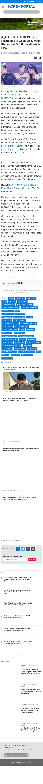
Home (5, 745)
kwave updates (31, 298)
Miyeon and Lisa (7, 358)
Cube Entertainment (8, 304)
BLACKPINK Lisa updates (26, 351)
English (31, 1)
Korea (19, 745)
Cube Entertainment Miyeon (10, 307)
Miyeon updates (7, 342)
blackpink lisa (32, 348)
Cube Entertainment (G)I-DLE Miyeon (13, 317)
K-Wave (11, 748)
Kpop (4, 301)
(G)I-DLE (21, 95)
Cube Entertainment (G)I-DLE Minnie (13, 314)
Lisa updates (15, 355)
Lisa (38, 351)
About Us (26, 750)
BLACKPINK (7, 98)
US (10, 745)
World (14, 745)
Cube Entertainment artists (24, 304)
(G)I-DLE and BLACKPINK (10, 323)
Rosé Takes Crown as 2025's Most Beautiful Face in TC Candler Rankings (18, 604)
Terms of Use (18, 750)
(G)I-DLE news (7, 320)
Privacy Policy (8, 750)
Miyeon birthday (19, 342)
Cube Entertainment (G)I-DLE (11, 311)
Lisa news (5, 355)
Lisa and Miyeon (27, 355)
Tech (30, 745)
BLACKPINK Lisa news (9, 351)
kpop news (12, 301)
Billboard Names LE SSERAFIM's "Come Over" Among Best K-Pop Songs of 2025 (19, 499)
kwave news (20, 298)
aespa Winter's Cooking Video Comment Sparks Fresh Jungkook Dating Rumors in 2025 (17, 592)
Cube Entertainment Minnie (29, 307)
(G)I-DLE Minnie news (21, 326)
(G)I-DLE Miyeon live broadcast (11, 345)
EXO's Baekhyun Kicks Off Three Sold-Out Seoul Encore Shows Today (18, 616)
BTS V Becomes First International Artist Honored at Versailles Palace (17, 629)
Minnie (22, 329)
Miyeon (22, 339)
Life (35, 745)
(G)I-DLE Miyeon (19, 333)
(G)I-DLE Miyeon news (9, 336)
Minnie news (30, 329)
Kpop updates (22, 301)
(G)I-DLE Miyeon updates (26, 336)
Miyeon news (31, 339)
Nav (3, 7)
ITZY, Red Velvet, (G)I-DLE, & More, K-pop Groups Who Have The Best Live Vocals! (21, 188)
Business (25, 745)
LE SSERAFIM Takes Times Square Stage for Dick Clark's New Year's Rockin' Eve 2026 (17, 579)
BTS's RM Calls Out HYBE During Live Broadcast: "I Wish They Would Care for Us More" (21, 399)
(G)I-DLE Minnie (7, 326)
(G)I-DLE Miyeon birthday (10, 339)
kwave (11, 298)
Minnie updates (7, 333)
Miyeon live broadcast (33, 342)
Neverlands (15, 91)
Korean (38, 1)
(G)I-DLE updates (19, 320)
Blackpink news (7, 348)
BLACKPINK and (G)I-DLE (28, 323)
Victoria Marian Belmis (12, 53)
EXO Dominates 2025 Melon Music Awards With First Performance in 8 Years (30, 730)
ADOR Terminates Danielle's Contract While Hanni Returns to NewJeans (18, 642)
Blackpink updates (20, 348)
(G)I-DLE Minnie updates (10, 329)
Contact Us (33, 750)
